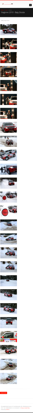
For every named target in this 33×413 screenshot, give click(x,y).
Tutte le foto (3, 393)
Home (2, 10)
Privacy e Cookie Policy (25, 408)
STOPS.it (7, 409)
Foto (6, 10)
